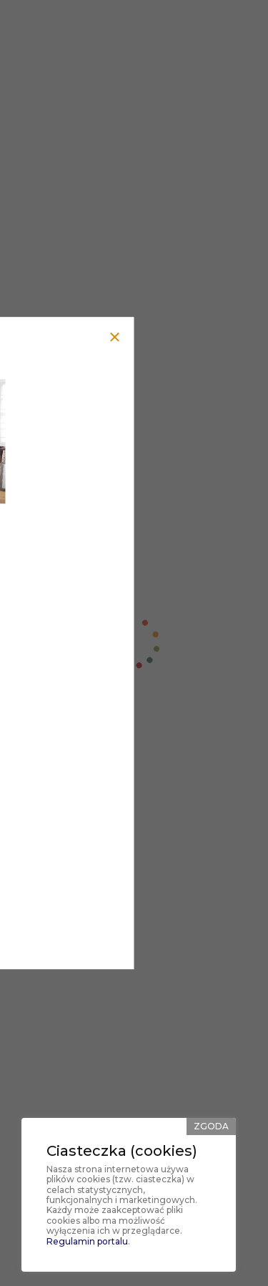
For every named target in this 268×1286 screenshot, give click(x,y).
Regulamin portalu (87, 1241)
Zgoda (211, 1126)
